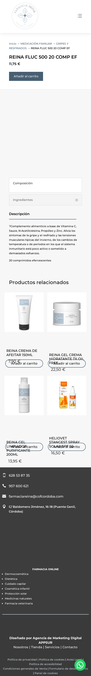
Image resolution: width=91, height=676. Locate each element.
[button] (80, 665)
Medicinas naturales (18, 598)
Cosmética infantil (17, 588)
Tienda (36, 647)
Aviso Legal (74, 659)
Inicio (12, 43)
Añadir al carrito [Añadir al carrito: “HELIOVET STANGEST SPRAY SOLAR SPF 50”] (67, 447)
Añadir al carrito (26, 76)
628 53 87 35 (19, 475)
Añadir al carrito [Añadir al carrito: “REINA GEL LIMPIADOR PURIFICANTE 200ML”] (24, 447)
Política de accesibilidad (45, 664)
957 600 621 (19, 486)
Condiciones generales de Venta (25, 668)
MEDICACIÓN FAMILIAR (36, 43)
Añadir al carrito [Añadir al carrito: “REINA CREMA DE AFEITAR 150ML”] (24, 363)
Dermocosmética (16, 574)
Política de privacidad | (23, 659)
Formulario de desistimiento (68, 668)
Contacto (69, 647)
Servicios (52, 647)
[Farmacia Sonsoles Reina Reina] (45, 540)
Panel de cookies (46, 673)
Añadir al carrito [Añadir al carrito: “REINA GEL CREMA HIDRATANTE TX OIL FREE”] (67, 363)
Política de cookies (51, 659)
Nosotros (20, 647)
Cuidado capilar (15, 583)
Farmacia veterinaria (19, 603)
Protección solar (16, 593)
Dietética (11, 579)
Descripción (19, 214)
